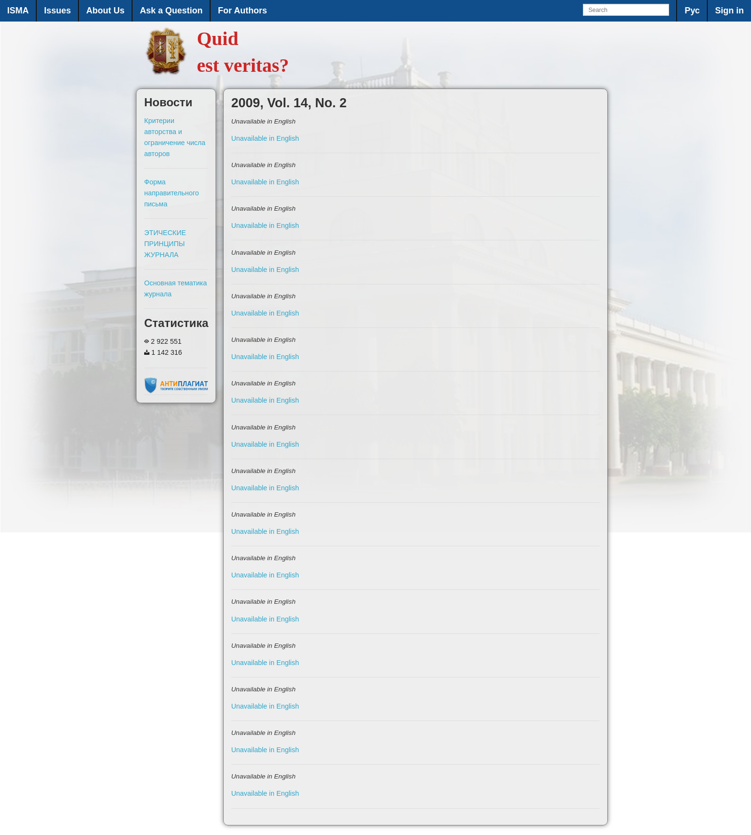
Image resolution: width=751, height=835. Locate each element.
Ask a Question (171, 10)
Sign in (729, 10)
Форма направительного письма (171, 193)
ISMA (18, 10)
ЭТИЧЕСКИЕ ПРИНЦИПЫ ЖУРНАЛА (165, 244)
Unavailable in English (265, 138)
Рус (692, 10)
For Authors (242, 10)
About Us (105, 10)
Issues (57, 10)
